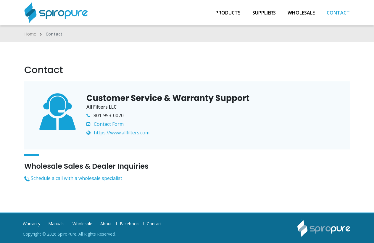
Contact (338, 12)
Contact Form (105, 124)
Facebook (129, 223)
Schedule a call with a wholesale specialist (73, 178)
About (106, 223)
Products (228, 12)
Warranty (31, 223)
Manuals (56, 223)
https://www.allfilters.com (117, 132)
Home (30, 34)
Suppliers (264, 12)
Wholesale (301, 12)
